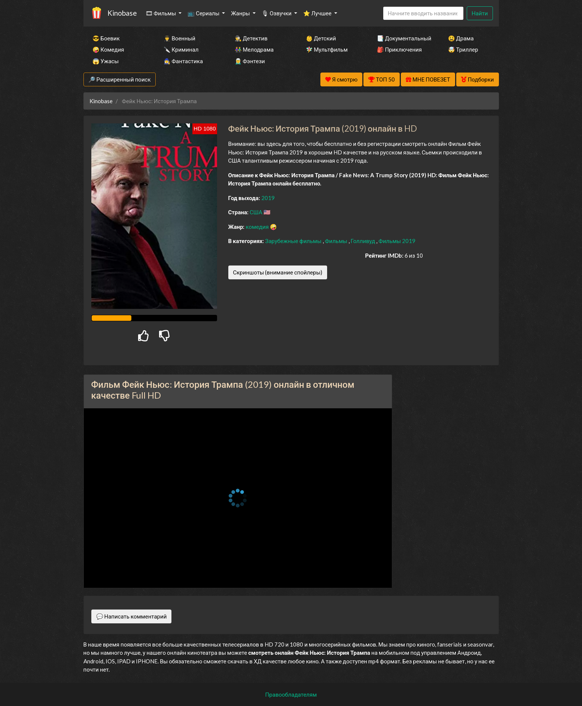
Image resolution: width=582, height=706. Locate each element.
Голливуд (364, 240)
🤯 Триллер (463, 49)
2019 (268, 197)
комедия (258, 226)
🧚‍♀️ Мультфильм (327, 49)
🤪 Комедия (108, 49)
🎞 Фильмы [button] (161, 13)
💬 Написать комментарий (131, 616)
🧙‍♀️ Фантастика (183, 61)
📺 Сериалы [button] (204, 13)
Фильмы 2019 (396, 240)
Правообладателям (291, 694)
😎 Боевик (106, 38)
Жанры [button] (241, 13)
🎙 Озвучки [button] (277, 13)
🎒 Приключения (399, 49)
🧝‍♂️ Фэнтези (250, 61)
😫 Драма (461, 38)
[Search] (423, 13)
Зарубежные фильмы (294, 240)
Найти (480, 13)
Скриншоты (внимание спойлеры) (278, 272)
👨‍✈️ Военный (179, 38)
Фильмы (336, 240)
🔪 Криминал (181, 49)
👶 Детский (321, 38)
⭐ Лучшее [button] (318, 13)
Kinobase (122, 13)
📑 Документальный (402, 38)
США (256, 212)
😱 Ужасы (105, 61)
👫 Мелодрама (254, 49)
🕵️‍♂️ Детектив (251, 38)
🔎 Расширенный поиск (119, 79)
